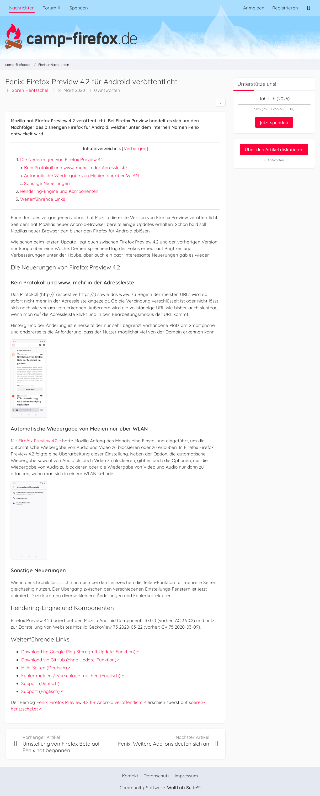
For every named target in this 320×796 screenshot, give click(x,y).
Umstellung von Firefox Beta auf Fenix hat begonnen (61, 747)
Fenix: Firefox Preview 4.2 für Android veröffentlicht (89, 702)
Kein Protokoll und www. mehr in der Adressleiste (75, 167)
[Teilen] (221, 103)
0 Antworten (107, 90)
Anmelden (253, 7)
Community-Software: (160, 787)
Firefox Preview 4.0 (37, 440)
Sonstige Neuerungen (47, 183)
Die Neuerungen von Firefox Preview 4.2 (62, 159)
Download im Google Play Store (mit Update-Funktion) (78, 651)
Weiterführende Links (42, 199)
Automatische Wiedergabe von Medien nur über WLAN (81, 175)
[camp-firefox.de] (160, 36)
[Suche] (308, 8)
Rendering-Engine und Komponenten (59, 191)
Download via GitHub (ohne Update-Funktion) (68, 659)
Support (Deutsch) (40, 683)
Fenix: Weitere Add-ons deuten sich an (163, 743)
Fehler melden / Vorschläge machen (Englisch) (70, 675)
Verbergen (135, 148)
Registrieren (285, 7)
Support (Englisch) (40, 691)
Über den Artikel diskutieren (274, 149)
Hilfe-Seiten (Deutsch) (44, 667)
